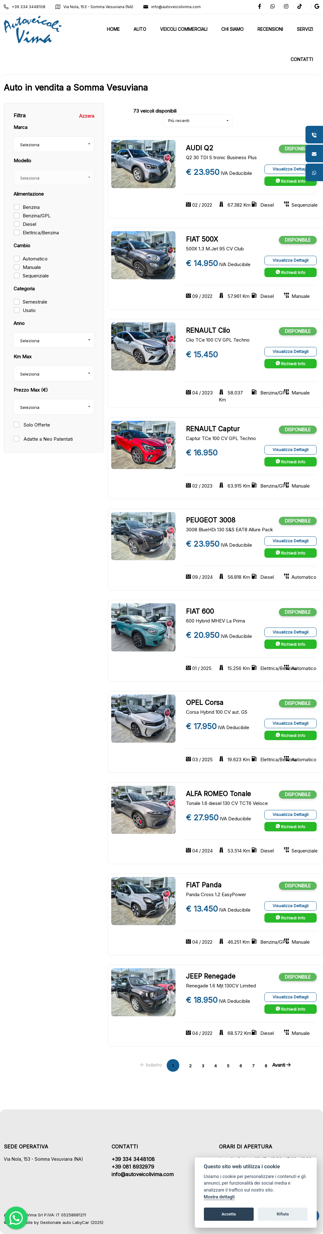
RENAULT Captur (212, 429)
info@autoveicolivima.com (172, 6)
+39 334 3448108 (24, 6)
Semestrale (35, 302)
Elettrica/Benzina (41, 233)
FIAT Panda (204, 885)
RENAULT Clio (208, 330)
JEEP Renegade (210, 976)
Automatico (35, 259)
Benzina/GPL (37, 216)
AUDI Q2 (199, 148)
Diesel (29, 224)
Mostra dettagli (219, 1197)
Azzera (86, 116)
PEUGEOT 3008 (210, 520)
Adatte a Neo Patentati (47, 439)
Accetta (229, 1214)
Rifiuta (283, 1214)
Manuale (32, 267)
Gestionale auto (55, 1222)
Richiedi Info (290, 181)
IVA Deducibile (236, 173)
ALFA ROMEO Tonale (218, 794)
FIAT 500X (202, 239)
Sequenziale (36, 276)
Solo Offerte (36, 425)
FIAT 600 (200, 611)
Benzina (31, 207)
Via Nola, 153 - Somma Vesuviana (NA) (94, 6)
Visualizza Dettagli (291, 168)
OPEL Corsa (204, 702)
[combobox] (54, 144)
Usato (29, 310)
